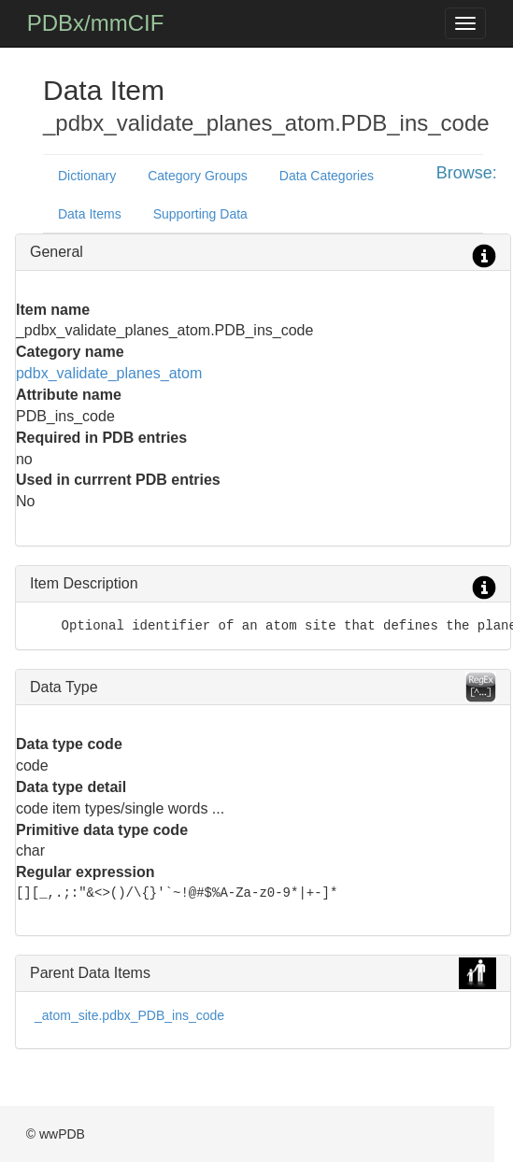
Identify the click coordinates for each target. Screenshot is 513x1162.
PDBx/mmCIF (95, 22)
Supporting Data (200, 213)
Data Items (89, 213)
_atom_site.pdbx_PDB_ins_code (129, 1015)
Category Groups (198, 175)
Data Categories (326, 175)
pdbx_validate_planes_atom (109, 373)
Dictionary (87, 175)
